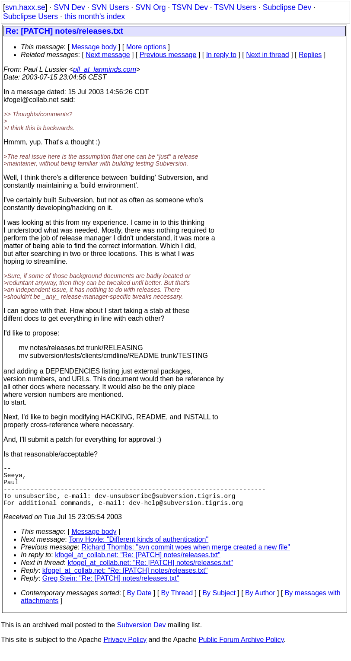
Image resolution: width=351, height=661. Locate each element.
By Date (139, 603)
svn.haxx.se (25, 7)
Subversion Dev (141, 635)
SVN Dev (69, 7)
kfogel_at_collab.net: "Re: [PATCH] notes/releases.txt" (137, 565)
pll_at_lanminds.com (104, 69)
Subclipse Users (30, 16)
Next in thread (267, 54)
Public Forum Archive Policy (241, 650)
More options (146, 47)
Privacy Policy (125, 650)
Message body (93, 47)
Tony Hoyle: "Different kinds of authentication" (138, 549)
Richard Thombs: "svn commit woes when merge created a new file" (186, 557)
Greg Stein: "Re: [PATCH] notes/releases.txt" (110, 588)
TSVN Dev (190, 7)
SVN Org (150, 7)
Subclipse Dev (287, 7)
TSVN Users (235, 7)
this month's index (94, 16)
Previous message (168, 54)
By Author (260, 603)
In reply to (221, 54)
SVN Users (110, 7)
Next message (108, 54)
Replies (310, 54)
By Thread (177, 603)
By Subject (218, 603)
